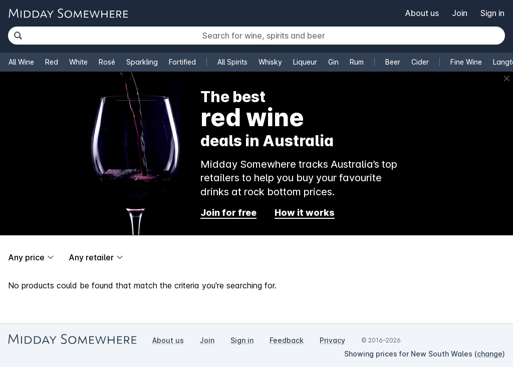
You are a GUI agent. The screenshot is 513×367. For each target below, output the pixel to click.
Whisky (270, 62)
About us (422, 13)
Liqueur (305, 62)
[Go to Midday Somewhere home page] (68, 13)
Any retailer (91, 257)
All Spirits (232, 62)
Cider (420, 62)
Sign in (492, 13)
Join (459, 13)
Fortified (182, 62)
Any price (26, 257)
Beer (392, 62)
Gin (333, 62)
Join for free (228, 212)
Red (51, 62)
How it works (305, 212)
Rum (357, 62)
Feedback (287, 340)
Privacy (332, 340)
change (489, 353)
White (78, 62)
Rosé (107, 62)
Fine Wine (466, 62)
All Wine (21, 62)
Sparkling (142, 62)
